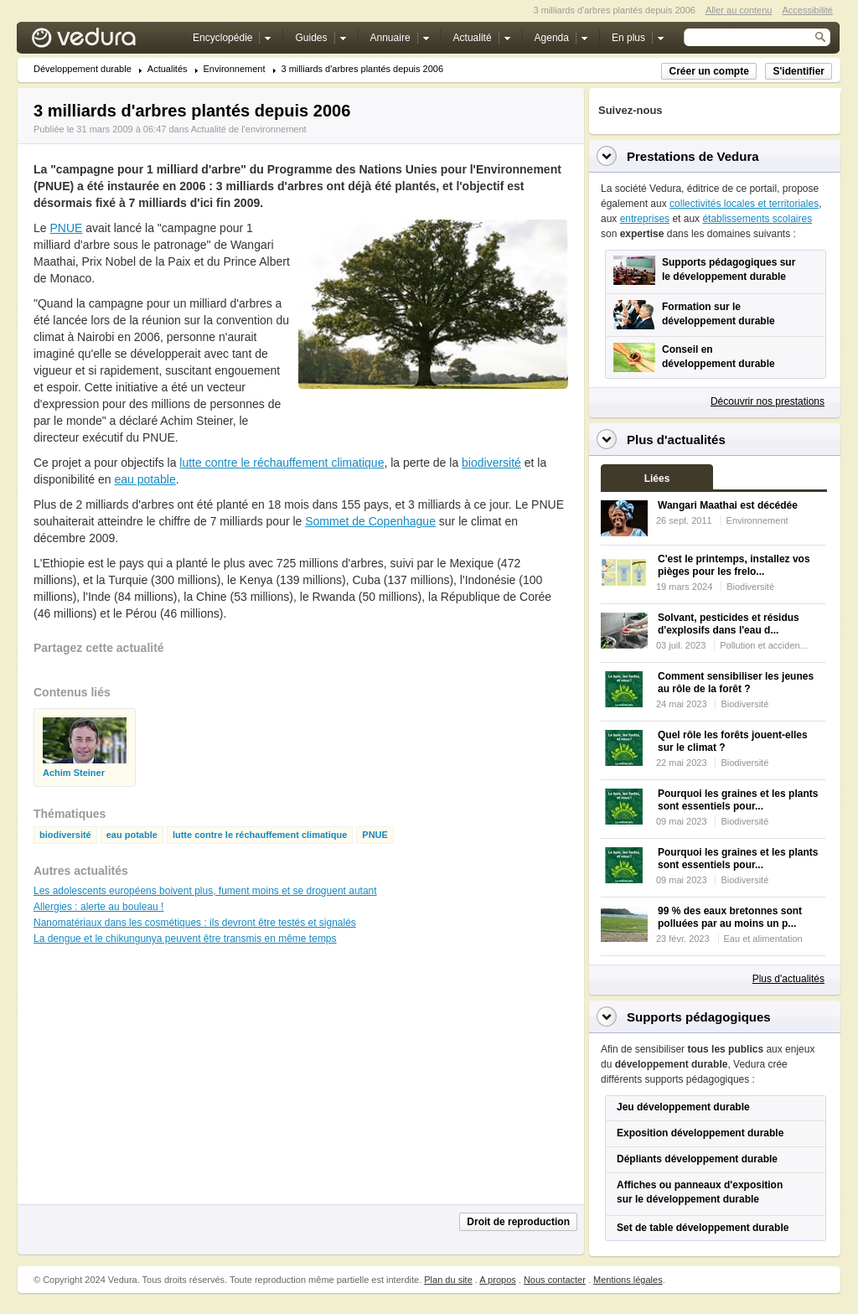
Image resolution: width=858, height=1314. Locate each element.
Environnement (235, 69)
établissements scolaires (757, 219)
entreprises (644, 219)
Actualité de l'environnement (249, 129)
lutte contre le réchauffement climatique (281, 462)
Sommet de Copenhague (370, 521)
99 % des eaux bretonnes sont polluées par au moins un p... (730, 917)
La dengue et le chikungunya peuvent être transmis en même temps (185, 938)
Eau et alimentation (763, 939)
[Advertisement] (432, 426)
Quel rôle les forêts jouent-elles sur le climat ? (733, 741)
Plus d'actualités (788, 979)
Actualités (167, 69)
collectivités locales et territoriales (744, 204)
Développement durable (83, 69)
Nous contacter (555, 1280)
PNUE (65, 228)
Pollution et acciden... (764, 645)
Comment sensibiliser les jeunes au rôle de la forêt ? (736, 682)
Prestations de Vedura (693, 156)
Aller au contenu (739, 10)
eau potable (145, 479)
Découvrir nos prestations (767, 401)
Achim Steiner (74, 773)
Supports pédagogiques (699, 1017)
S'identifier (798, 71)
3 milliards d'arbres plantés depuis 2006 (363, 69)
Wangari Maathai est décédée (728, 505)
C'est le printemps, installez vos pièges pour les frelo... (734, 565)
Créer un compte (708, 71)
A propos (497, 1280)
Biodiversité (750, 587)
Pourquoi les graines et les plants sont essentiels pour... (738, 800)
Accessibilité (807, 10)
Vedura (103, 41)
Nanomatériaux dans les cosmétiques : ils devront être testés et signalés (195, 923)
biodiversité (491, 462)
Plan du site (448, 1280)
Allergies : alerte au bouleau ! (98, 907)
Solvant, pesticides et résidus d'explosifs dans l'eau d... (728, 624)
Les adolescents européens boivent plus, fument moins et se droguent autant (205, 891)
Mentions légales (628, 1280)
